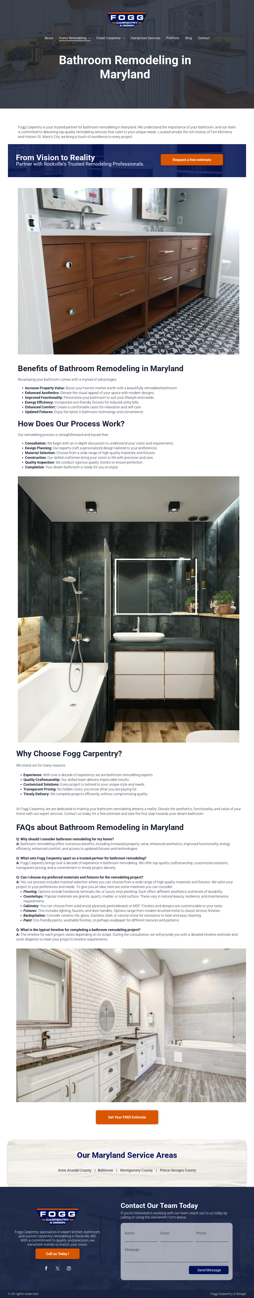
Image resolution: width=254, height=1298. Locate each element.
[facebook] (46, 1268)
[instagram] (69, 1268)
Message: (132, 1250)
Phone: (201, 1233)
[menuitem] (48, 38)
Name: (130, 1233)
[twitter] (58, 1268)
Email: (165, 1233)
